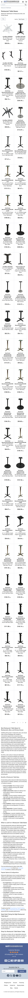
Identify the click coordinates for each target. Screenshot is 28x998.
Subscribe (22, 971)
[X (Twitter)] (11, 975)
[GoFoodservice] (12, 2)
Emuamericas (13, 908)
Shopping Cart (7, 982)
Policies (6, 985)
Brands (16, 988)
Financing (21, 982)
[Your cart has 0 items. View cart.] (26, 2)
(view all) (14, 956)
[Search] (12, 5)
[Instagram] (20, 975)
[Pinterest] (14, 975)
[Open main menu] (2, 1)
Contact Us (12, 985)
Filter (3, 19)
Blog (11, 988)
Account (15, 982)
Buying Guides (20, 985)
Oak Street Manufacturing (14, 909)
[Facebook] (8, 975)
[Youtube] (17, 975)
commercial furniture (6, 868)
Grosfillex (3, 909)
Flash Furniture (20, 908)
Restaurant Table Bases (6, 7)
